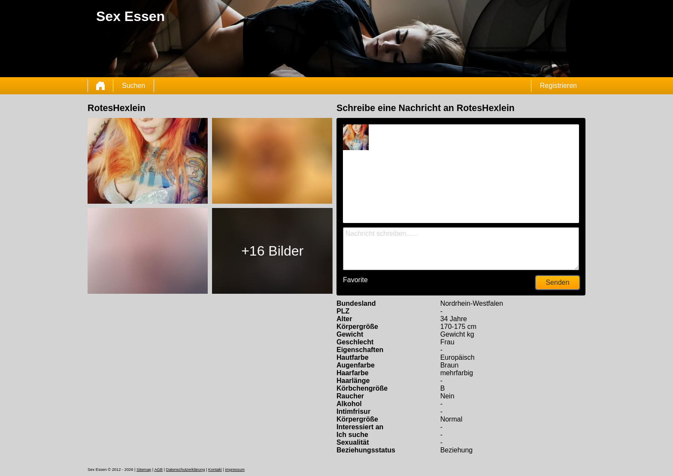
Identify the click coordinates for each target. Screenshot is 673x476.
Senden (557, 282)
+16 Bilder (272, 251)
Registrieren (558, 85)
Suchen (133, 85)
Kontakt (215, 469)
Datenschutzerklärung (185, 469)
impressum (235, 469)
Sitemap (143, 469)
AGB (158, 469)
